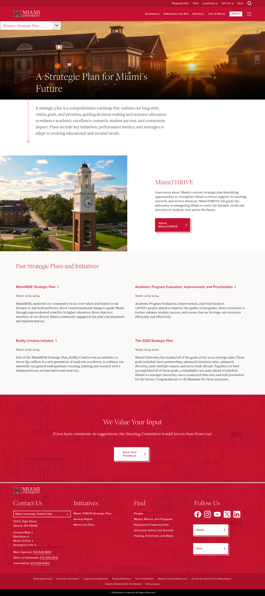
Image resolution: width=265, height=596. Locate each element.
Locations (208, 3)
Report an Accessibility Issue (173, 578)
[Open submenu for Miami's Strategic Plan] (56, 25)
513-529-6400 (39, 563)
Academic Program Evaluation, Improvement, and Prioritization (184, 287)
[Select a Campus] (42, 514)
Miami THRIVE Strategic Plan (93, 513)
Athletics (198, 14)
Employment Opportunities (151, 524)
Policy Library (152, 584)
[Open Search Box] (250, 3)
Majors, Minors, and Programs (153, 519)
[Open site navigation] (249, 14)
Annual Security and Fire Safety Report (211, 578)
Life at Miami (216, 14)
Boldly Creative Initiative (35, 341)
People (138, 513)
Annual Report (83, 519)
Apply (236, 14)
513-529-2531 (49, 557)
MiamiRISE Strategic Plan (35, 287)
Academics (152, 14)
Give (240, 3)
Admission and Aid (176, 14)
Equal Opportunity (43, 578)
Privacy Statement (121, 578)
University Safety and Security (153, 530)
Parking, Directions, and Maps (153, 536)
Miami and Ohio (84, 524)
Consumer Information (67, 578)
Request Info (180, 3)
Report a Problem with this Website (123, 584)
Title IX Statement (144, 578)
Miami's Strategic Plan (21, 25)
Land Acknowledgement (96, 578)
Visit (196, 3)
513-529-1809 (42, 552)
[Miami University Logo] (26, 13)
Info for (226, 3)
